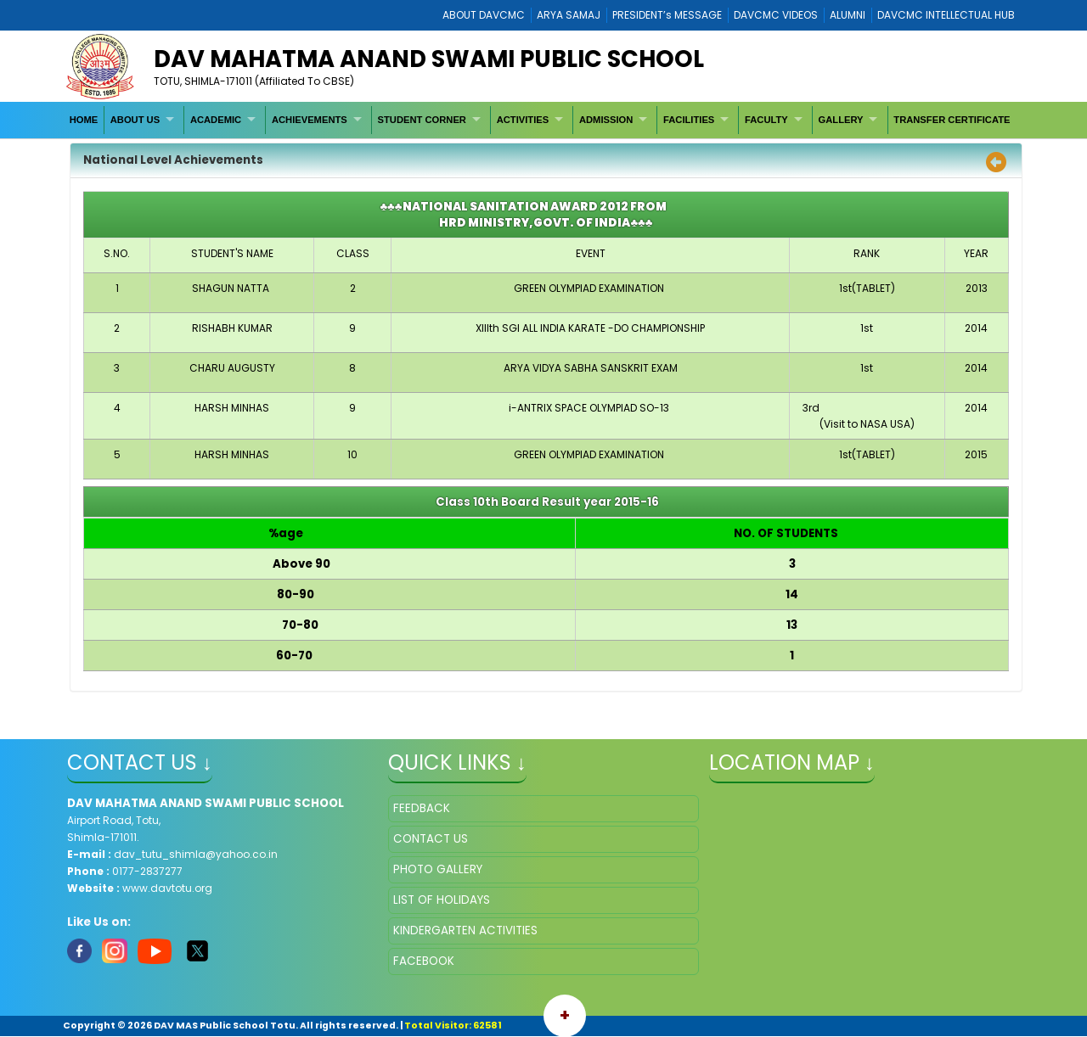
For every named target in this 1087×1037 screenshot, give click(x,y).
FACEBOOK (423, 961)
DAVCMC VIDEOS (776, 15)
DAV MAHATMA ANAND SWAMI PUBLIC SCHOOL (429, 59)
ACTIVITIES (523, 120)
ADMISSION (606, 120)
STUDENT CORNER (422, 120)
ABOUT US (135, 120)
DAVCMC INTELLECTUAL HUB (946, 15)
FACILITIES (688, 120)
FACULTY (766, 120)
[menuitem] (84, 119)
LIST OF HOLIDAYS (441, 900)
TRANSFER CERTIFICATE (951, 120)
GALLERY (841, 120)
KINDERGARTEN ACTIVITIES (465, 930)
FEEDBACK (421, 808)
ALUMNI (847, 15)
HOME (84, 120)
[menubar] (540, 119)
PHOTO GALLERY (437, 869)
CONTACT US (430, 839)
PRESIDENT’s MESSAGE (667, 15)
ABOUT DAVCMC (483, 15)
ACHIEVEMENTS (309, 120)
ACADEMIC (215, 120)
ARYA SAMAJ (568, 15)
